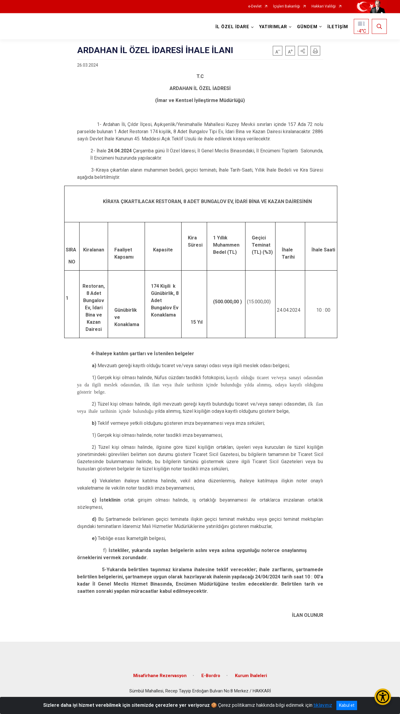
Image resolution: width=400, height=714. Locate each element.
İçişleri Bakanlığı (286, 6)
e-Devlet (255, 6)
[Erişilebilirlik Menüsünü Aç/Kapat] (382, 696)
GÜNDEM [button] (307, 26)
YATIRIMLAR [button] (273, 26)
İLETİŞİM (337, 26)
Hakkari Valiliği (323, 6)
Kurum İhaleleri (251, 675)
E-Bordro (210, 675)
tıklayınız (323, 705)
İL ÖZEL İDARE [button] (232, 26)
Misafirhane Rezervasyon (160, 675)
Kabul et (346, 705)
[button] (303, 51)
